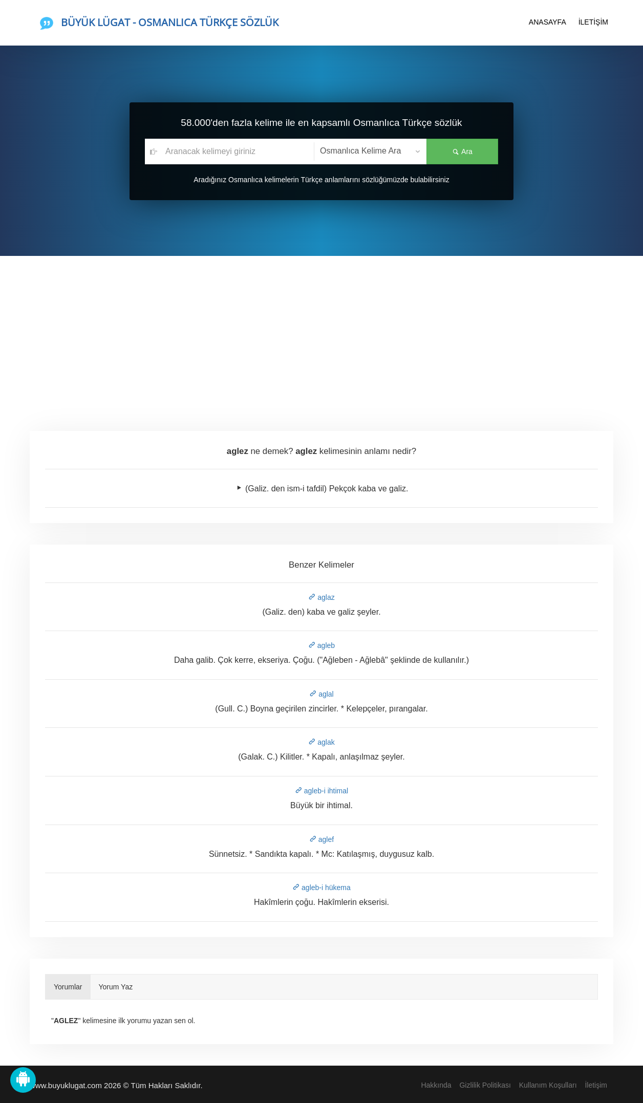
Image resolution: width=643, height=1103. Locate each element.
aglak (321, 742)
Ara (462, 151)
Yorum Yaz (116, 987)
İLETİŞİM (593, 22)
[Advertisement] (321, 332)
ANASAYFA (547, 22)
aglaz (321, 597)
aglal (321, 694)
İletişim (596, 1085)
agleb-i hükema (321, 887)
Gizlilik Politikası (484, 1085)
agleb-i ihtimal (321, 791)
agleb (321, 645)
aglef (321, 839)
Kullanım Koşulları (548, 1085)
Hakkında (436, 1085)
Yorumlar (68, 987)
